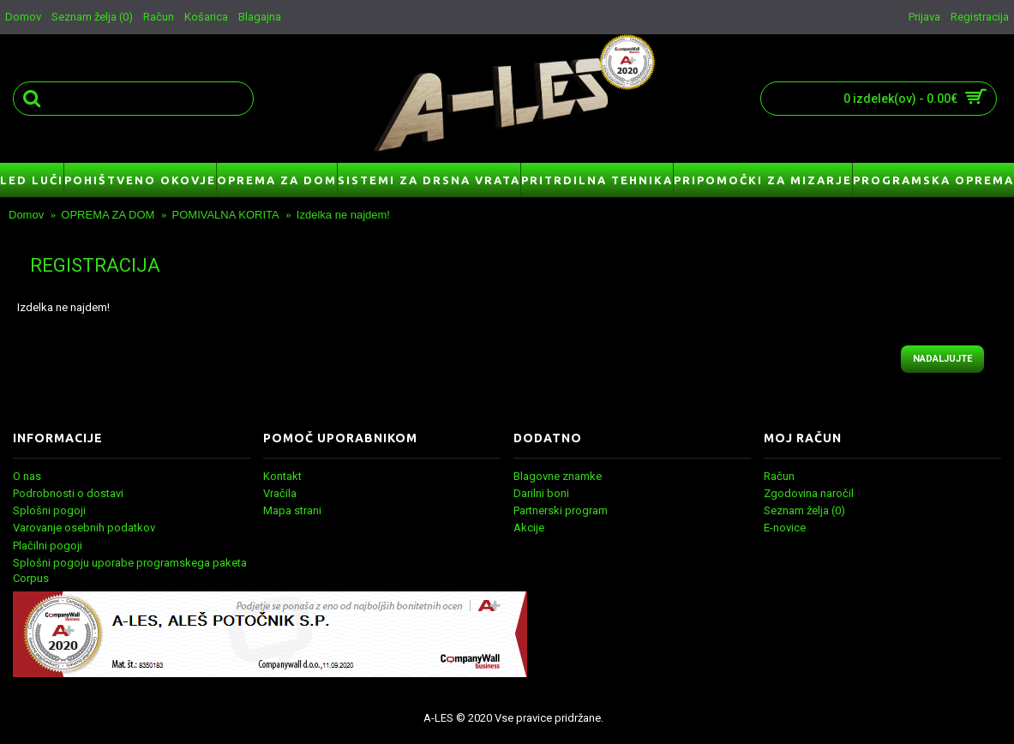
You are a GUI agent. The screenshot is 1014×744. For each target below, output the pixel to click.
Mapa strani (292, 510)
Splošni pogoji (49, 510)
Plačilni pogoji (47, 545)
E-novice (785, 527)
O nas (27, 476)
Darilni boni (541, 493)
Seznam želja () (804, 510)
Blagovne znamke (557, 476)
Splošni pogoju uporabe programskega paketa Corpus (130, 570)
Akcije (528, 527)
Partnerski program (560, 510)
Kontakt (282, 476)
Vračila (280, 493)
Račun (779, 476)
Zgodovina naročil (809, 493)
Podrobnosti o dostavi (68, 493)
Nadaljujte (942, 358)
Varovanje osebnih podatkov (84, 527)
